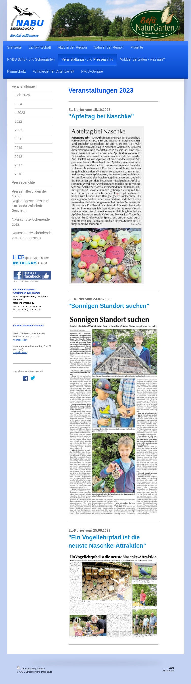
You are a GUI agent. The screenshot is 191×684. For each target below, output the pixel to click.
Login (171, 667)
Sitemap (41, 668)
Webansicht (168, 670)
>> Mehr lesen (20, 340)
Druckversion (26, 668)
